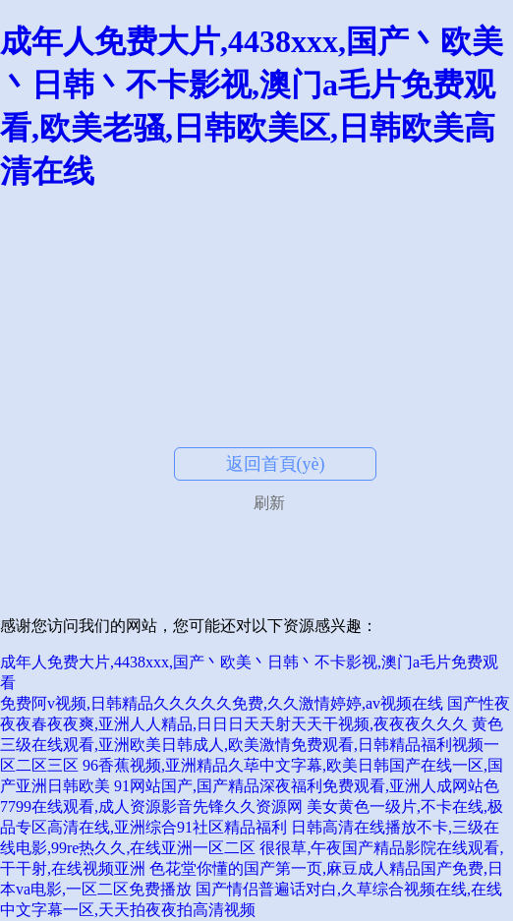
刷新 (269, 502)
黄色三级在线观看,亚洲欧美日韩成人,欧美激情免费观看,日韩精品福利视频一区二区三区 (251, 745)
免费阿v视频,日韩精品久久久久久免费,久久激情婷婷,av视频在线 (221, 703)
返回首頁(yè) (275, 464)
